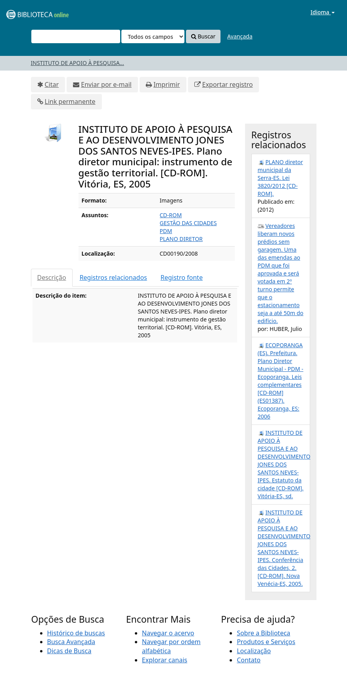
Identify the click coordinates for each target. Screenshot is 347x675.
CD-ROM (171, 215)
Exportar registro (227, 84)
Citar (52, 84)
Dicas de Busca (69, 650)
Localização (254, 650)
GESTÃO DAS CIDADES (188, 223)
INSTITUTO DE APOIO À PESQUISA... (77, 63)
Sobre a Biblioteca (263, 633)
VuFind (25, 12)
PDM (166, 231)
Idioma (323, 12)
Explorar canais (164, 660)
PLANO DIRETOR (181, 239)
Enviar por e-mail (106, 84)
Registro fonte (182, 277)
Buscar (203, 36)
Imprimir (166, 84)
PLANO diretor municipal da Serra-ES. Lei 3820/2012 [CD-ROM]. (280, 177)
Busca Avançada (71, 641)
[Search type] (152, 36)
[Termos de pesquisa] (75, 36)
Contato (249, 660)
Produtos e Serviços (266, 641)
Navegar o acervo (168, 633)
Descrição (51, 277)
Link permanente (70, 101)
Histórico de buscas (76, 633)
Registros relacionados (113, 277)
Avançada (240, 36)
